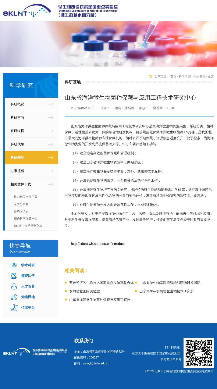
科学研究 (185, 76)
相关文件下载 (21, 184)
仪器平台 (28, 307)
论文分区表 (21, 204)
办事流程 (17, 171)
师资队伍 (28, 276)
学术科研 (28, 265)
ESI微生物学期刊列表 (28, 225)
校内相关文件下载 (26, 197)
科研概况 (17, 104)
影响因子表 (21, 211)
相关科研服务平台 (26, 218)
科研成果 (17, 144)
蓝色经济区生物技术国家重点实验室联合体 (101, 283)
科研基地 (17, 157)
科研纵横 (17, 131)
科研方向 (17, 117)
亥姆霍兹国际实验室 (84, 291)
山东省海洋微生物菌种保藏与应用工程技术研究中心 (108, 299)
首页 (173, 76)
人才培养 (28, 286)
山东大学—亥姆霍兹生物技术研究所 (166, 291)
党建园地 (28, 297)
